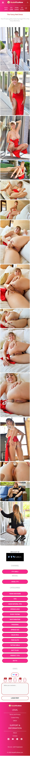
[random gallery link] (25, 8)
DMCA (15, 721)
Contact (15, 736)
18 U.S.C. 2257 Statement (15, 747)
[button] (19, 680)
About (15, 733)
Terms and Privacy (15, 714)
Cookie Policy (15, 717)
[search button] (27, 2)
